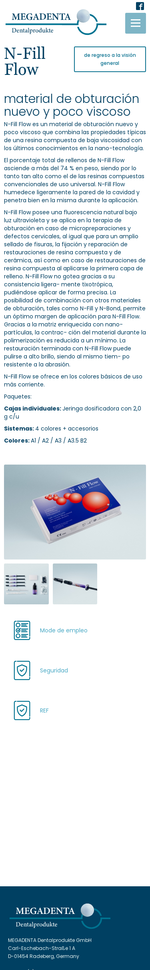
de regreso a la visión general (110, 59)
